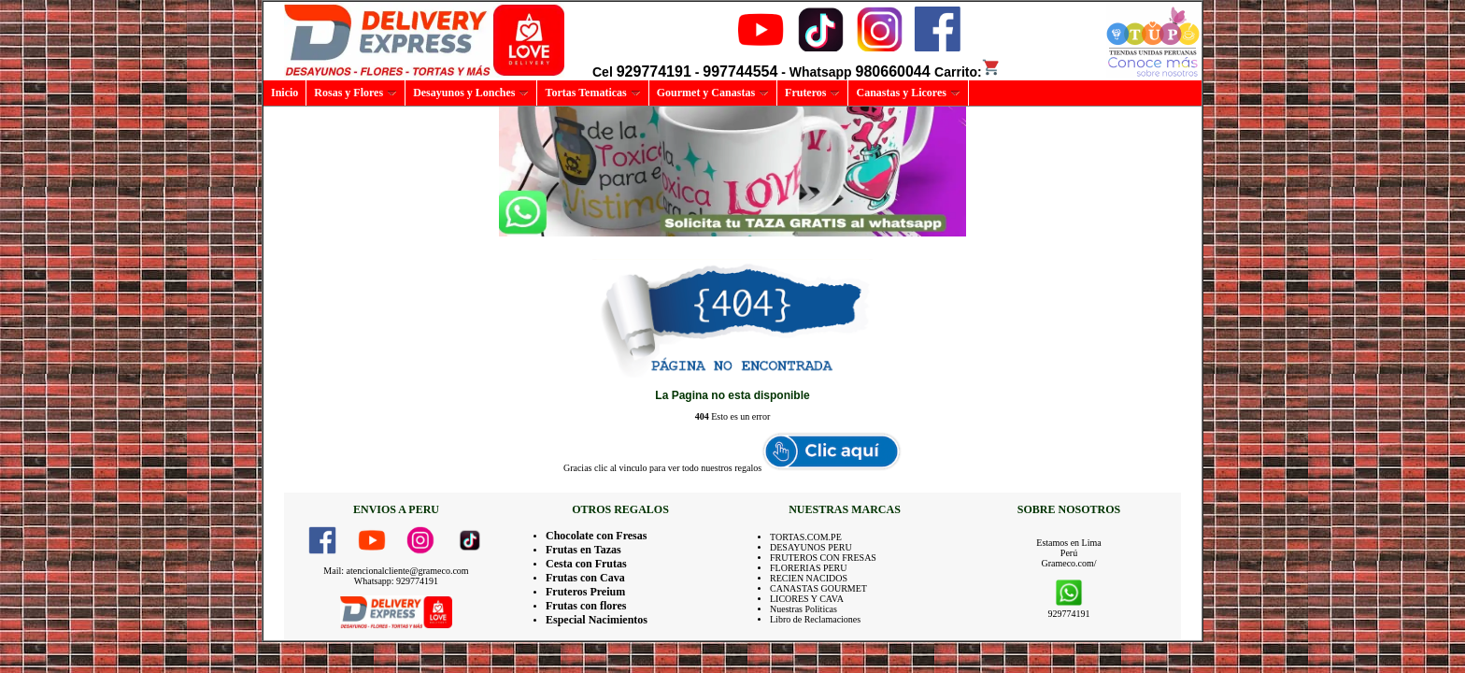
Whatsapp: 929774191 (396, 581)
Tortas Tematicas (592, 92)
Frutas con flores (586, 605)
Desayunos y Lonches (471, 92)
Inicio (284, 92)
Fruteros (812, 92)
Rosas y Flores (355, 92)
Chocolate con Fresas (596, 535)
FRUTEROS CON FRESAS (823, 557)
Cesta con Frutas (586, 563)
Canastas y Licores (908, 92)
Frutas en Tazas (583, 549)
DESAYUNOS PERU (811, 547)
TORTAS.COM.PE (806, 537)
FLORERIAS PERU (808, 568)
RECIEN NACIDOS (808, 578)
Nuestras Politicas (803, 609)
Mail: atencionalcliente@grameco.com (395, 571)
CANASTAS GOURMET (818, 588)
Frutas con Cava (585, 577)
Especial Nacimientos (596, 619)
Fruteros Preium (585, 591)
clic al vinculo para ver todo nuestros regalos (677, 468)
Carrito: (967, 71)
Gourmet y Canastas (713, 92)
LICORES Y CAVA (807, 599)
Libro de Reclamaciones (815, 619)
